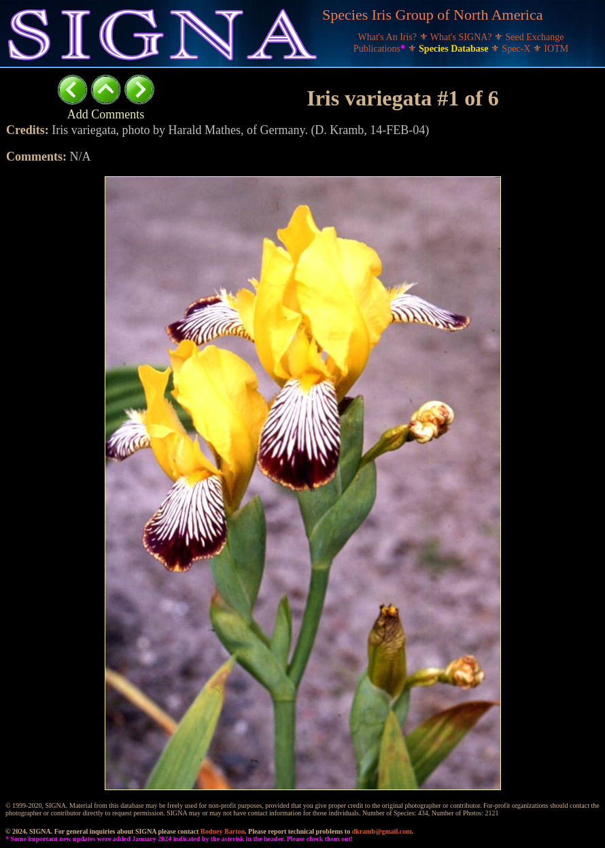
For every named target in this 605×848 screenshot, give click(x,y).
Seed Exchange (535, 37)
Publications (380, 49)
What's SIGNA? (462, 37)
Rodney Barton (223, 831)
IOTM (556, 49)
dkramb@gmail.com (382, 831)
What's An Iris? (388, 37)
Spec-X (517, 49)
